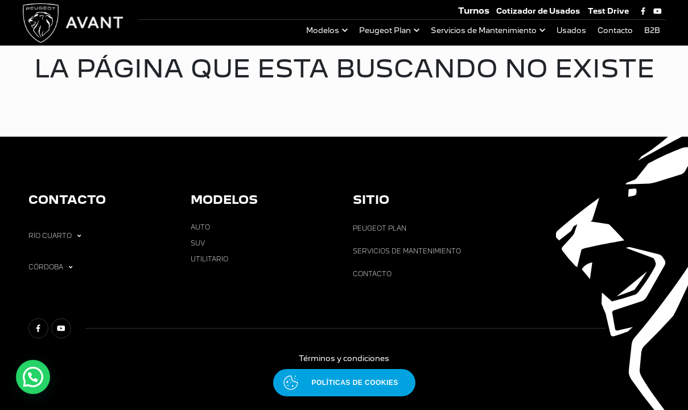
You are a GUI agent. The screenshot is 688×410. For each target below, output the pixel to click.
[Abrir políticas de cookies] (344, 382)
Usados (571, 30)
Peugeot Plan (385, 30)
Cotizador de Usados (538, 11)
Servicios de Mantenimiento (484, 30)
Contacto (615, 30)
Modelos (322, 30)
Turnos (473, 10)
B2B (652, 30)
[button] (33, 377)
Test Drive (608, 11)
